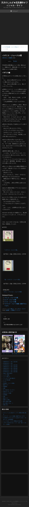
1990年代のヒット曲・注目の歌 (10, 368)
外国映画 (5, 386)
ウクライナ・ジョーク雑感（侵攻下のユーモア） (14, 416)
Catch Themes (18, 504)
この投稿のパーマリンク (15, 310)
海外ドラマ (5, 398)
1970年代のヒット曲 (7, 363)
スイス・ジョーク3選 (10, 301)
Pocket (15, 61)
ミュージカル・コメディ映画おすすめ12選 (12, 421)
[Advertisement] (14, 29)
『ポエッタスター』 (6, 353)
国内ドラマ (5, 384)
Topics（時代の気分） (8, 373)
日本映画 (5, 394)
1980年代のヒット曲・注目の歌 (10, 366)
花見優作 (10, 57)
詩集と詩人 (5, 404)
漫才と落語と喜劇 (7, 401)
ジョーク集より (11, 308)
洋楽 (4, 396)
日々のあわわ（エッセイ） (9, 389)
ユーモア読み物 (6, 380)
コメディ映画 (6, 375)
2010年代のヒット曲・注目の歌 (10, 371)
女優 (4, 388)
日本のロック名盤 (7, 393)
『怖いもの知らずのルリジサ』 (18, 353)
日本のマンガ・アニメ (8, 391)
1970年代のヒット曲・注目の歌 (10, 365)
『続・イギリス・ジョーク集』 (12, 279)
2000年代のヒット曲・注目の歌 (10, 370)
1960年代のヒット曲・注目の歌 (10, 361)
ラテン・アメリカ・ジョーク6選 (13, 291)
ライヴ (4, 381)
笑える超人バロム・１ (8, 403)
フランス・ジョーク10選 (11, 297)
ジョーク (23, 308)
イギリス (19, 308)
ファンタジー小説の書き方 (9, 378)
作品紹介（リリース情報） (9, 383)
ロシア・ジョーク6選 (10, 299)
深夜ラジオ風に (6, 399)
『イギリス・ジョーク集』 (11, 250)
